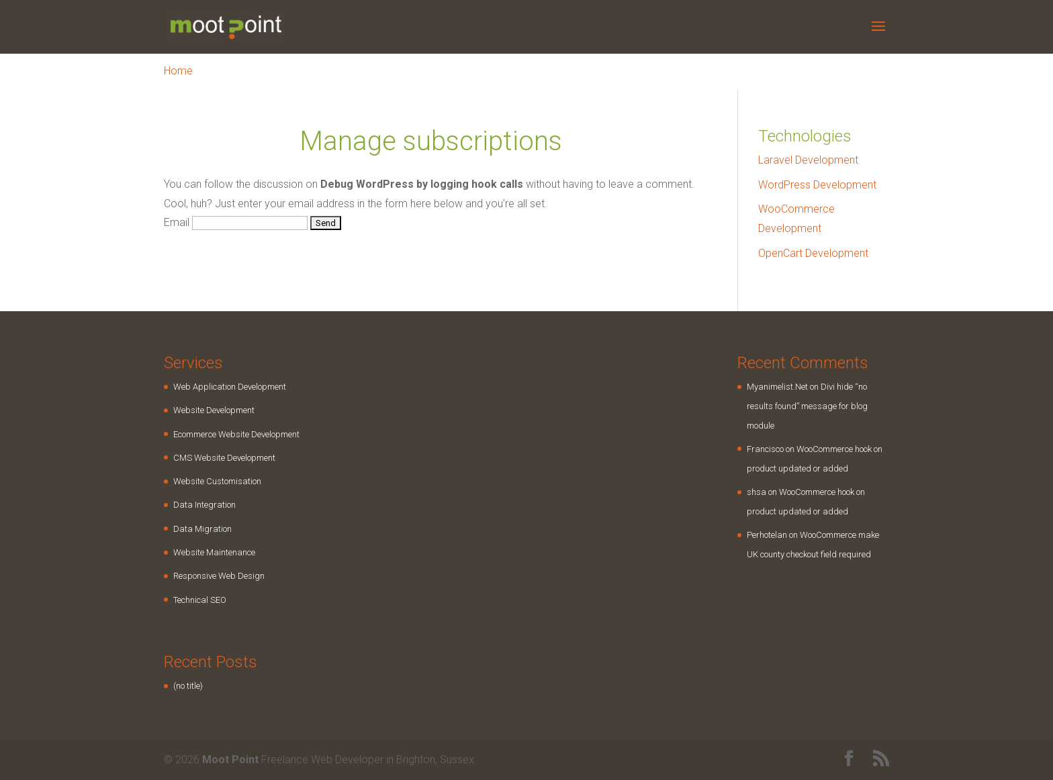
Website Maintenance (214, 552)
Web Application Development (229, 387)
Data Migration (202, 529)
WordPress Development (817, 184)
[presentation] (266, 269)
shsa (756, 492)
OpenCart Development (813, 253)
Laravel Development (808, 160)
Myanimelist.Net (777, 387)
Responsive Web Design (219, 576)
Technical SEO (199, 600)
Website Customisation (217, 481)
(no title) (188, 686)
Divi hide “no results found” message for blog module (807, 406)
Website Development (214, 410)
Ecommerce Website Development (236, 434)
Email (176, 222)
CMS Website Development (224, 458)
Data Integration (204, 505)
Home (178, 70)
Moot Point (230, 759)
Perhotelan (767, 535)
